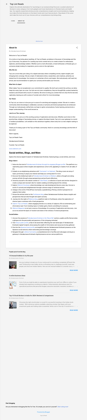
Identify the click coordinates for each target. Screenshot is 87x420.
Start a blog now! (62, 407)
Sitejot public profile (22, 223)
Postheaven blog (38, 194)
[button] (77, 48)
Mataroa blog (33, 199)
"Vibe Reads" (44, 180)
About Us (21, 21)
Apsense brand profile (28, 227)
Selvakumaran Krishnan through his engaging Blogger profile (46, 164)
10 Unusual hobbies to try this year (21, 256)
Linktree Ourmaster (30, 232)
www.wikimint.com (15, 149)
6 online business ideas (17, 275)
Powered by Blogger (43, 412)
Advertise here (39, 41)
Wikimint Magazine (18, 208)
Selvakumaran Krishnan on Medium (45, 176)
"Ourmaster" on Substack (47, 171)
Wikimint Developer (24, 185)
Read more (74, 270)
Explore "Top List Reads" (20, 203)
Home (13, 21)
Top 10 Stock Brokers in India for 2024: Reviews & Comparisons (31, 295)
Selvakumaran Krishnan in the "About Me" (41, 218)
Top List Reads (17, 4)
